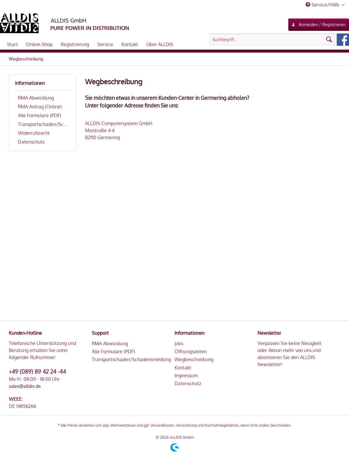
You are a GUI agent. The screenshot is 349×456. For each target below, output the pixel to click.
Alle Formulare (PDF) (39, 115)
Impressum (186, 375)
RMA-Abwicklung (36, 98)
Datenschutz (31, 142)
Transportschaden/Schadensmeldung (44, 124)
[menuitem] (279, 39)
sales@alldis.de (25, 386)
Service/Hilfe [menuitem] (323, 5)
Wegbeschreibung (194, 359)
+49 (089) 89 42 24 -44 (37, 371)
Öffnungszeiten (190, 351)
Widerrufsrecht (34, 133)
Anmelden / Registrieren (318, 23)
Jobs (178, 343)
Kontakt (182, 368)
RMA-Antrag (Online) (40, 107)
